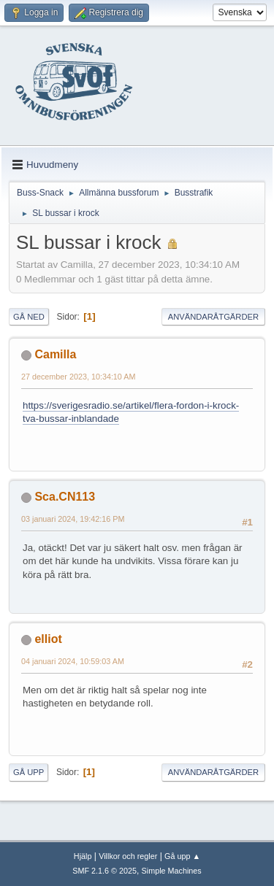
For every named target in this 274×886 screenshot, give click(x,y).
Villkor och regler (128, 856)
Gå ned (29, 316)
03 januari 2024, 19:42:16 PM (72, 519)
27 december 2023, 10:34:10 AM (78, 376)
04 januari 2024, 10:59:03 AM (72, 661)
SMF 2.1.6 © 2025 (104, 870)
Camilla (55, 354)
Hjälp (83, 856)
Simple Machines (172, 870)
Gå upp (28, 772)
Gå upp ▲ (182, 856)
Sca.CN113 (64, 496)
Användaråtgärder (213, 316)
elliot (47, 639)
